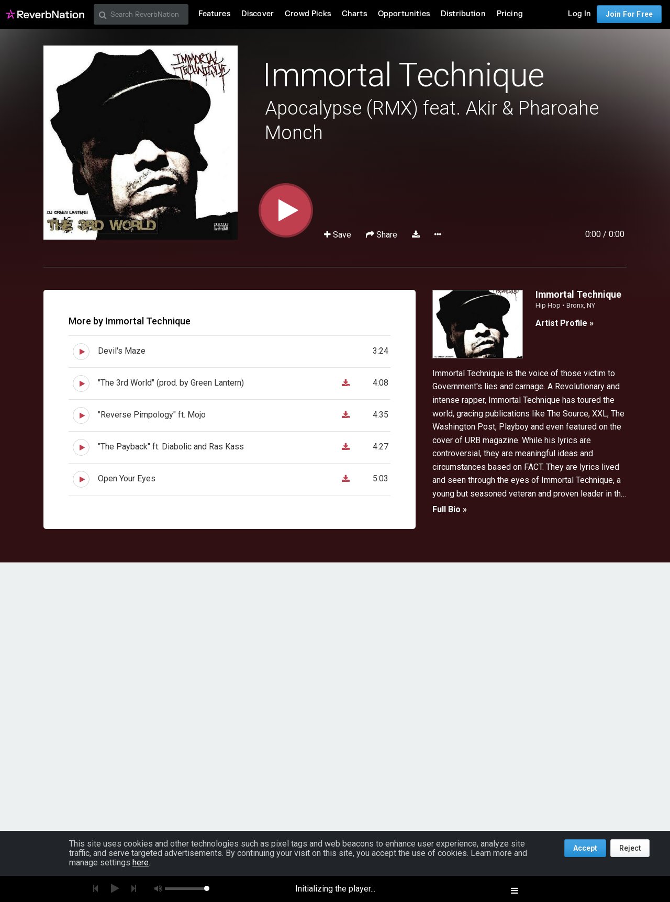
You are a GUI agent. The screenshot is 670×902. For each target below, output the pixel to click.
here (140, 862)
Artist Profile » (564, 323)
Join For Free (629, 14)
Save (338, 235)
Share (382, 235)
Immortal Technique (403, 75)
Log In (579, 13)
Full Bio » (449, 509)
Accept (585, 848)
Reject (630, 848)
